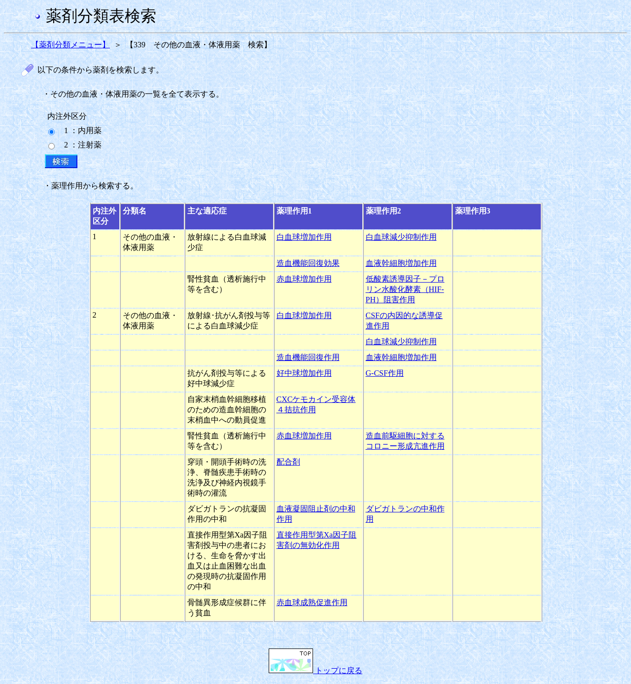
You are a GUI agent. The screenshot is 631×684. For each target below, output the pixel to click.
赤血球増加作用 (304, 279)
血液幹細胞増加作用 (401, 263)
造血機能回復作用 (308, 357)
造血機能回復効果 (308, 263)
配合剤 (288, 462)
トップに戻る (315, 670)
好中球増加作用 (304, 373)
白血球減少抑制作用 (401, 237)
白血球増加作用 (304, 237)
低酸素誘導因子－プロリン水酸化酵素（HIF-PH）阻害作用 (405, 289)
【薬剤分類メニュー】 (70, 44)
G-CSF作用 (385, 373)
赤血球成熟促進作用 (312, 602)
